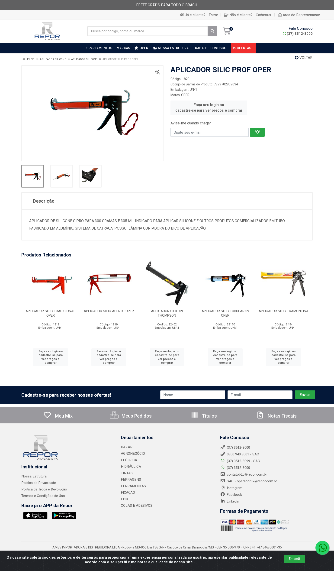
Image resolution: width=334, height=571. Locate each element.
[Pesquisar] (212, 31)
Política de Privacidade (38, 483)
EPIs (124, 499)
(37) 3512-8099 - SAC (240, 461)
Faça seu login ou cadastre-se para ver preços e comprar (208, 108)
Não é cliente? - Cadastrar (247, 15)
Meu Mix (58, 416)
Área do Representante (299, 15)
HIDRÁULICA (130, 466)
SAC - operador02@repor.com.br (248, 481)
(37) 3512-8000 (298, 34)
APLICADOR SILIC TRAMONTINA (283, 311)
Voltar (303, 57)
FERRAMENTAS (132, 486)
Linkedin (229, 501)
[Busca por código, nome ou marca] (147, 31)
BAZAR (126, 447)
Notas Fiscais (276, 416)
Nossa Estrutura (33, 476)
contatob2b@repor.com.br (243, 474)
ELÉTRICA (128, 460)
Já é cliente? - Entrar (199, 15)
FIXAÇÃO (128, 492)
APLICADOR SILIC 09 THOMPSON (167, 313)
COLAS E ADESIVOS (136, 505)
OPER (185, 95)
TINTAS (126, 473)
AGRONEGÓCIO (132, 453)
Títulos (203, 416)
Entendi (294, 559)
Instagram (231, 488)
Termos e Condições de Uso (43, 496)
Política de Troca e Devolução (44, 489)
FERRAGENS (130, 479)
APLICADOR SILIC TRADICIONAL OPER (50, 313)
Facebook (231, 495)
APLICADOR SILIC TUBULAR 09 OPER (225, 313)
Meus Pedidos (131, 416)
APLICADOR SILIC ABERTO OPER (109, 311)
